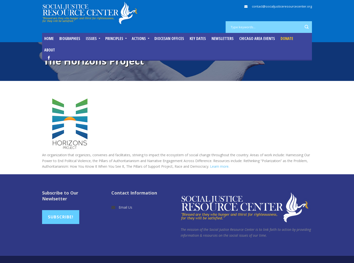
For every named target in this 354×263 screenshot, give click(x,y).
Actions (139, 38)
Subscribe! (60, 217)
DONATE (287, 38)
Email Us (125, 207)
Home (49, 38)
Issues (91, 38)
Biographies (69, 38)
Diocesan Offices (169, 38)
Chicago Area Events (257, 38)
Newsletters (223, 38)
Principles (114, 38)
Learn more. (219, 166)
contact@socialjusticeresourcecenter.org (282, 6)
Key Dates (198, 38)
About (49, 50)
